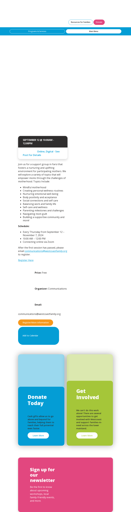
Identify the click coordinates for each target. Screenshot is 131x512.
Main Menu (93, 31)
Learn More (38, 435)
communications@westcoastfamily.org (46, 251)
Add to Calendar (38, 335)
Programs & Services (37, 31)
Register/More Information (36, 322)
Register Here (26, 260)
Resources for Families (80, 22)
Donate (99, 22)
